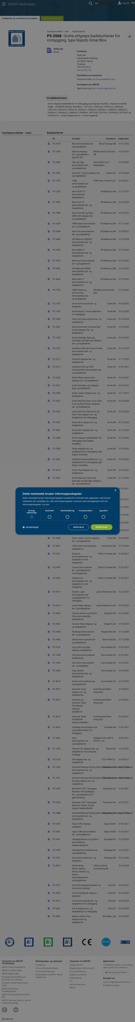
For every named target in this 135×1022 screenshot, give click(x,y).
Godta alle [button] (101, 527)
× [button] (115, 490)
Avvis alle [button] (78, 527)
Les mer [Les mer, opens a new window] (45, 504)
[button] (30, 527)
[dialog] (67, 511)
